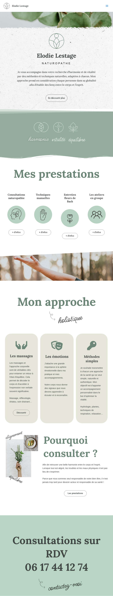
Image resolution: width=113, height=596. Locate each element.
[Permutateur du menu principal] (107, 6)
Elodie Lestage (21, 5)
